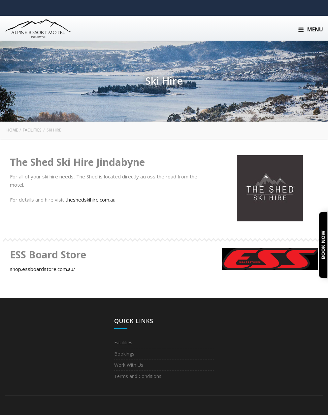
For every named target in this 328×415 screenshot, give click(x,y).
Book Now (323, 245)
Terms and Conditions (137, 376)
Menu (310, 29)
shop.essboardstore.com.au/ (42, 269)
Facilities (123, 342)
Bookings (124, 354)
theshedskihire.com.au (90, 199)
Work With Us (128, 365)
